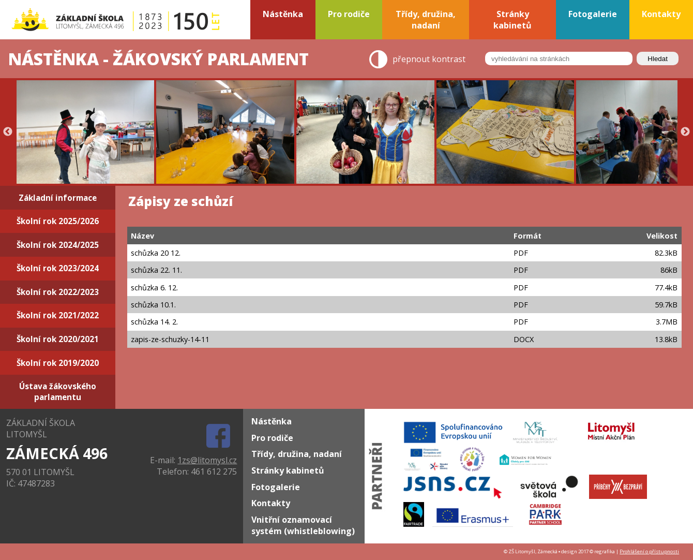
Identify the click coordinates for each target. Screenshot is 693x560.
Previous (8, 132)
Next (685, 132)
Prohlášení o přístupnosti (649, 551)
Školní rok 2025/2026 (58, 221)
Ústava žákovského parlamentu (57, 392)
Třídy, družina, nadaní (296, 454)
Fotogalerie (275, 487)
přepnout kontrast (429, 59)
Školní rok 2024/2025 (58, 245)
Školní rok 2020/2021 (58, 339)
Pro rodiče (272, 438)
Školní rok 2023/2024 (58, 268)
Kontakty (270, 503)
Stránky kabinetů (287, 470)
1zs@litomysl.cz (207, 460)
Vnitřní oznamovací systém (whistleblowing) (303, 525)
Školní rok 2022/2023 (58, 292)
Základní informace (58, 198)
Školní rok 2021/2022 (58, 315)
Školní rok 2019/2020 (58, 363)
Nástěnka (271, 421)
